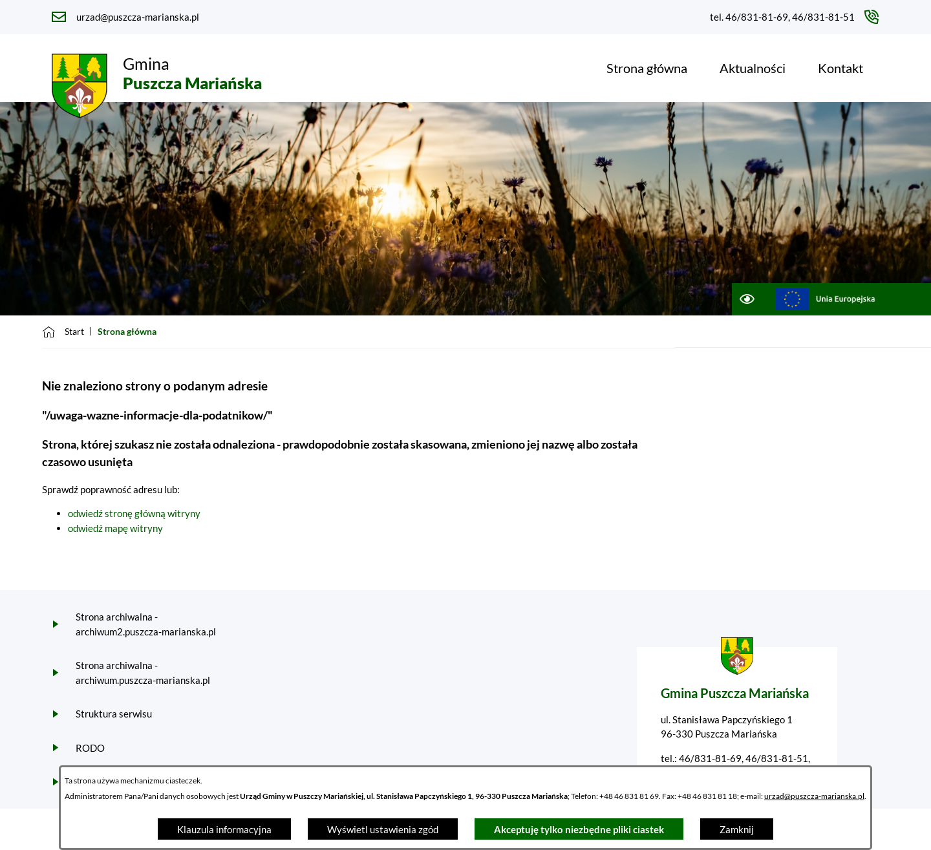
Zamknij (737, 829)
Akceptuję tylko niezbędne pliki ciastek (579, 829)
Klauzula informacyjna (224, 829)
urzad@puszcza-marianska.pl (814, 796)
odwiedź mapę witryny (115, 528)
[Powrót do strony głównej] (63, 331)
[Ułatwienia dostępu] (746, 299)
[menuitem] (647, 68)
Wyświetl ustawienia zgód (382, 829)
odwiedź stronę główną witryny (134, 513)
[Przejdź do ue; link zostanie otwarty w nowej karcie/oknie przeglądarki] (825, 299)
